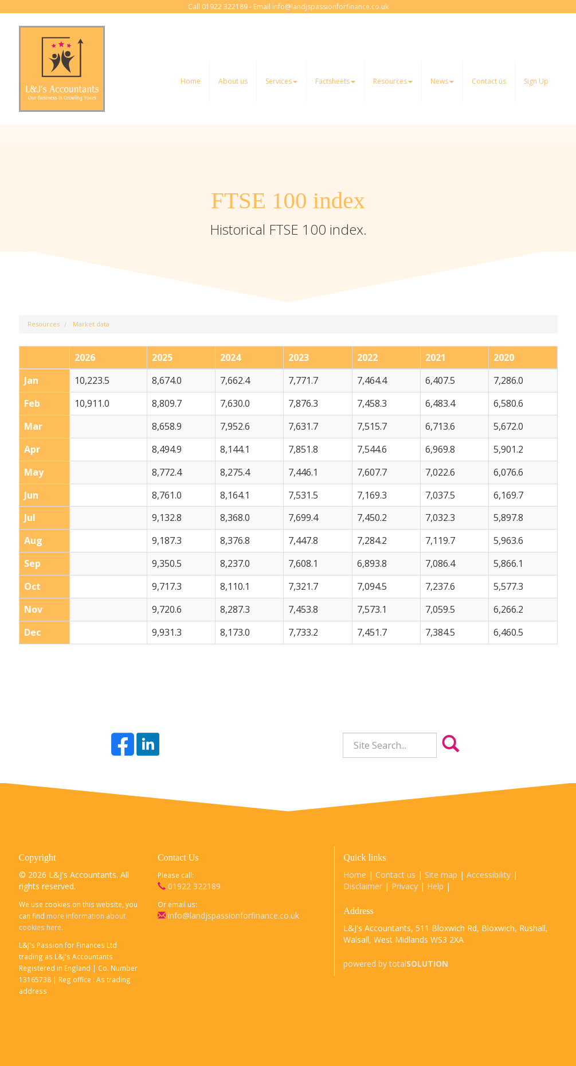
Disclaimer (362, 886)
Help (435, 886)
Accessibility (489, 874)
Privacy (404, 886)
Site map (441, 874)
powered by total (395, 963)
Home (191, 81)
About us (233, 81)
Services (281, 81)
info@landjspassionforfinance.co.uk (330, 6)
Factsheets (335, 81)
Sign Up (536, 81)
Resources (393, 81)
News (442, 81)
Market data (91, 324)
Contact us (489, 81)
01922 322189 (189, 886)
